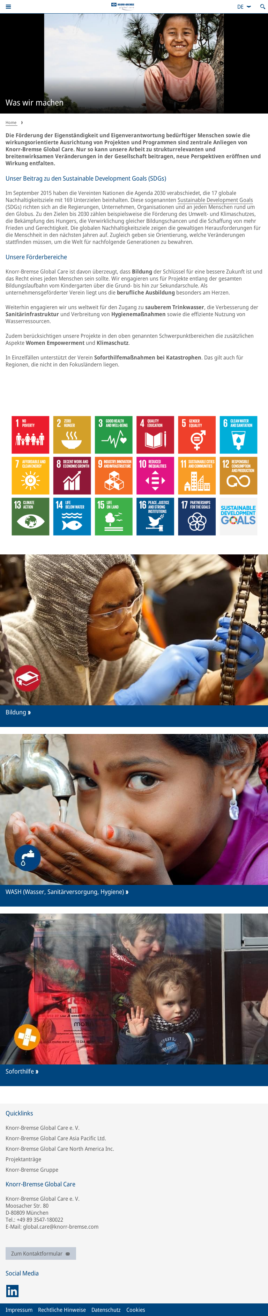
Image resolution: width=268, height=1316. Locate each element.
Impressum (19, 1310)
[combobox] (244, 6)
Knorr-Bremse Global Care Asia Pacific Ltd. (56, 1138)
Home (11, 122)
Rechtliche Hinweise (62, 1310)
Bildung (16, 712)
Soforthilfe (20, 1071)
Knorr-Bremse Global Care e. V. (43, 1128)
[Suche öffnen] (263, 6)
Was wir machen (35, 103)
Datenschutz (106, 1310)
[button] (8, 6)
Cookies (135, 1310)
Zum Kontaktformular (40, 1253)
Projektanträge (23, 1159)
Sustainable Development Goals (215, 200)
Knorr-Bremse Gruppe (32, 1169)
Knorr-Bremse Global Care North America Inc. (60, 1149)
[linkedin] (12, 1291)
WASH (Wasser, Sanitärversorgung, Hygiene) (65, 892)
